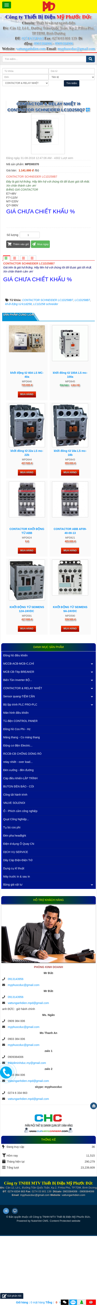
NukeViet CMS (39, 1289)
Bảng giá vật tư (12, 953)
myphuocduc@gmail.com (76, 49)
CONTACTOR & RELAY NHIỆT (22, 757)
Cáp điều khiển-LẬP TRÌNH (20, 847)
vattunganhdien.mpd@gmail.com (28, 1072)
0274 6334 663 (33, 38)
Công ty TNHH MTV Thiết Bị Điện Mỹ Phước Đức (61, 1285)
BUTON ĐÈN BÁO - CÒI (18, 855)
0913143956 (15, 1048)
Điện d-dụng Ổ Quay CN (18, 912)
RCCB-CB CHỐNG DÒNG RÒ (22, 822)
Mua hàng (27, 463)
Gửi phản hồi (11, 1296)
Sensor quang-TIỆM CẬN (19, 765)
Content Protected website (65, 1289)
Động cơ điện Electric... (18, 814)
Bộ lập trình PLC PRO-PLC (20, 773)
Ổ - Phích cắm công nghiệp (20, 880)
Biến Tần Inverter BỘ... (17, 748)
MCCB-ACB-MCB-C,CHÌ (18, 732)
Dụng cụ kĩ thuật (13, 937)
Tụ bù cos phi (11, 896)
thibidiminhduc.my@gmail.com (27, 1132)
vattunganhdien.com (30, 49)
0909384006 (64, 44)
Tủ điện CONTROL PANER (20, 789)
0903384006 (43, 44)
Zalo (73, 1302)
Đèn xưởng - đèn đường (18, 839)
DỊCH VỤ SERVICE (15, 920)
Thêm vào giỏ (18, 244)
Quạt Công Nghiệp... (16, 888)
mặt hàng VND (40, 1302)
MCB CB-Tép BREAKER (18, 740)
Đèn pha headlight (14, 904)
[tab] (6, 258)
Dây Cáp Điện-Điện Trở (18, 929)
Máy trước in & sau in (16, 945)
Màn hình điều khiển (16, 781)
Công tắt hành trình (15, 863)
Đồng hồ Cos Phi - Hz (17, 798)
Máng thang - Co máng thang (21, 806)
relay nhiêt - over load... (18, 830)
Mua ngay (40, 244)
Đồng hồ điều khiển (15, 724)
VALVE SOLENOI (14, 871)
